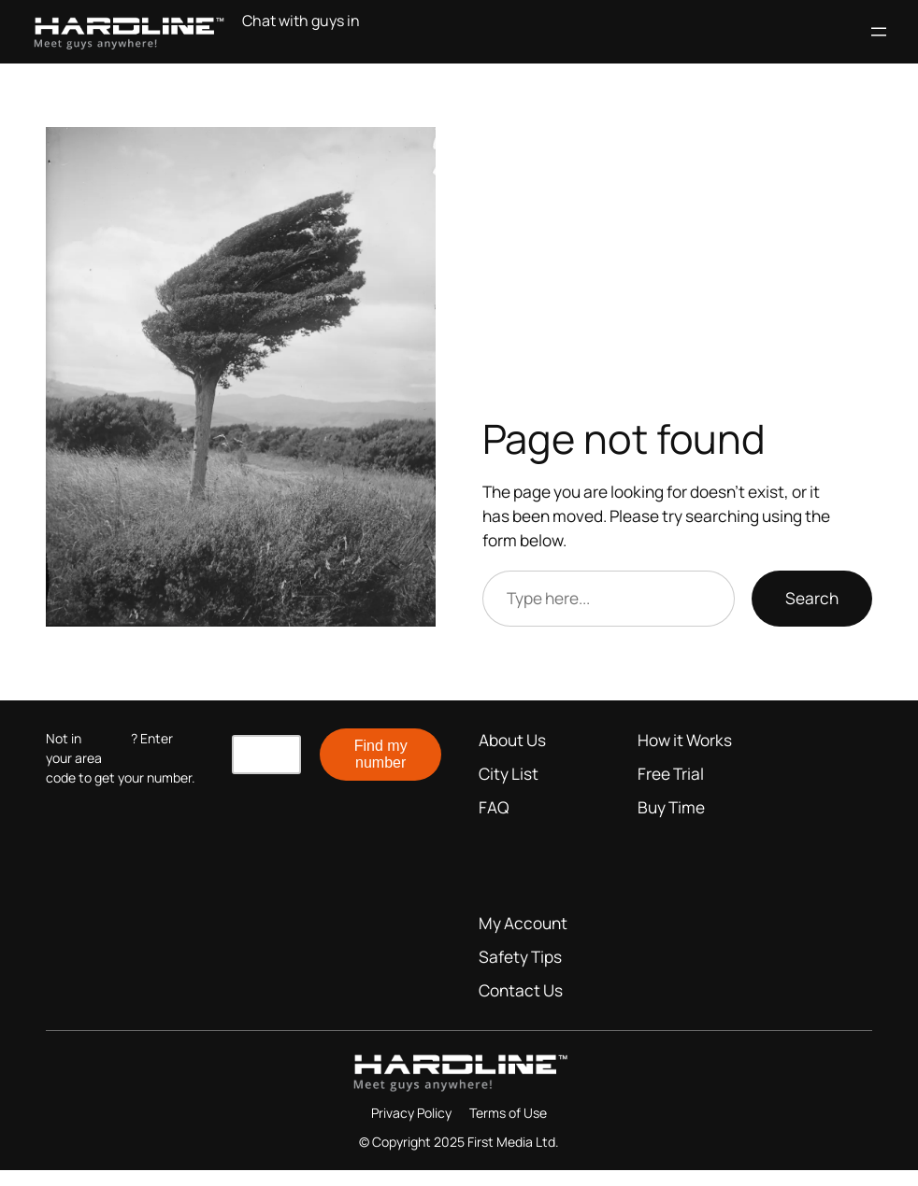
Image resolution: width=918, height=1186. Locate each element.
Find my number (381, 754)
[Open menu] (879, 32)
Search (812, 598)
